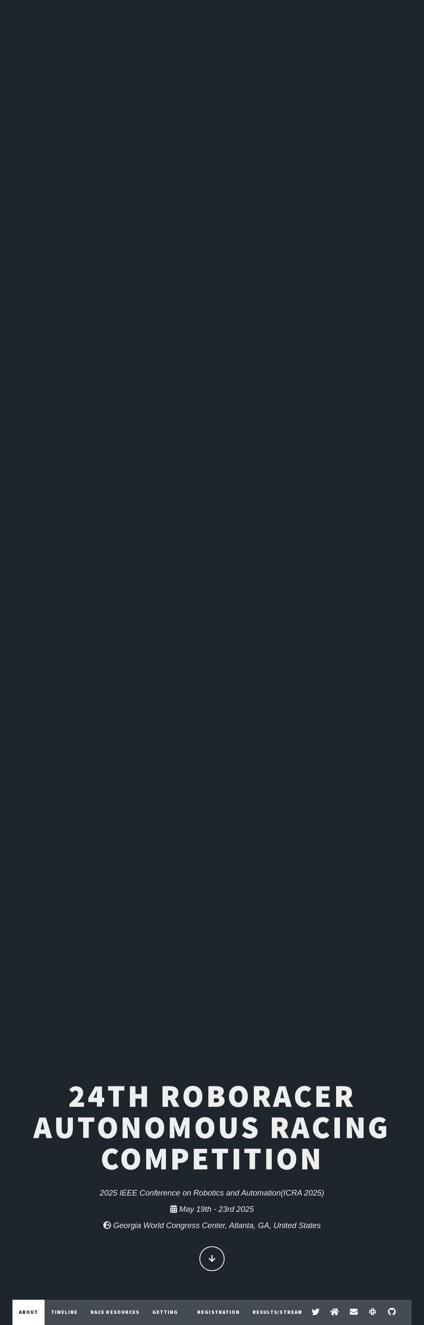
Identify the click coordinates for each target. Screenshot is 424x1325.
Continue (212, 1260)
